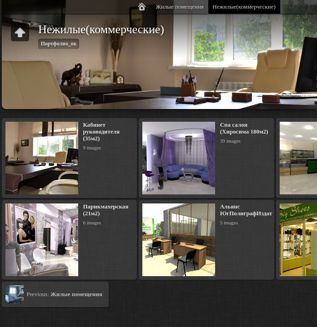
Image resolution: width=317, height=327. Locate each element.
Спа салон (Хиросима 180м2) (244, 128)
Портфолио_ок (58, 44)
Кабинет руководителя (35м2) (101, 131)
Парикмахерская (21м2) (105, 210)
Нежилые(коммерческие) (244, 6)
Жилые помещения (180, 6)
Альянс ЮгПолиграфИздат (246, 210)
